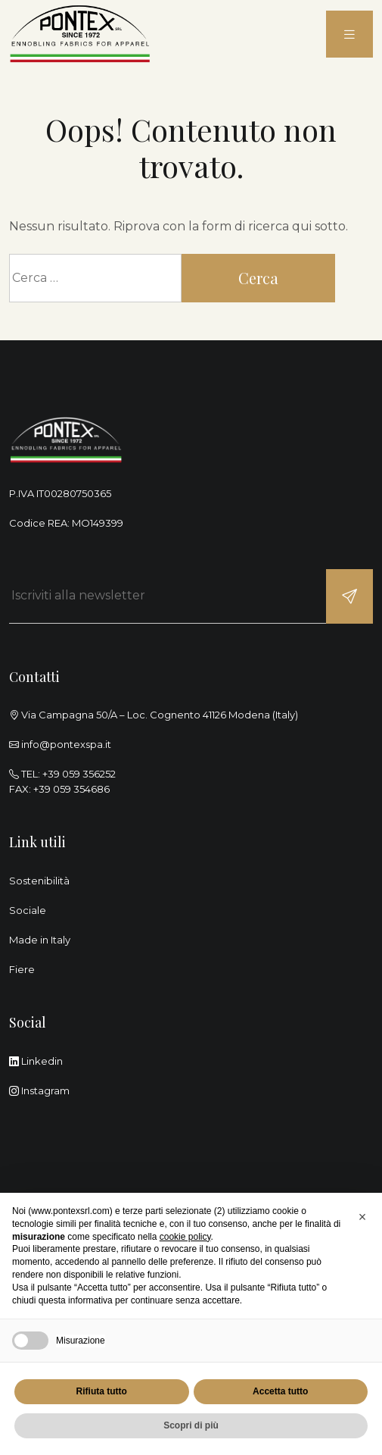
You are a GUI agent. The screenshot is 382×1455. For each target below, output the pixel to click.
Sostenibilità (39, 881)
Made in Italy (39, 940)
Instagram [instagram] (39, 1090)
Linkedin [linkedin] (36, 1061)
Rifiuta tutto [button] (101, 1391)
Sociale (27, 910)
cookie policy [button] (185, 1236)
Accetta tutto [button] (280, 1391)
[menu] (349, 34)
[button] (362, 1217)
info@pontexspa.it (66, 744)
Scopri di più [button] (191, 1425)
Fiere (22, 969)
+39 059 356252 (79, 774)
